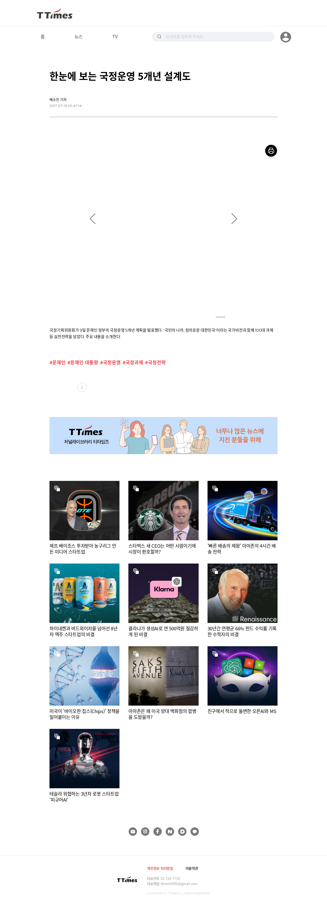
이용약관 (192, 868)
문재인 (59, 362)
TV (114, 36)
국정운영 (112, 362)
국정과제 (134, 362)
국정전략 (157, 362)
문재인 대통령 (84, 362)
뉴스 (78, 36)
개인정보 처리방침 (160, 868)
